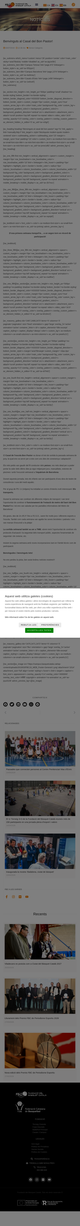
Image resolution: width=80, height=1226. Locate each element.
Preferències (50, 625)
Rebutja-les (28, 625)
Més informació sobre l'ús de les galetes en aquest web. (29, 617)
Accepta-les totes (39, 630)
